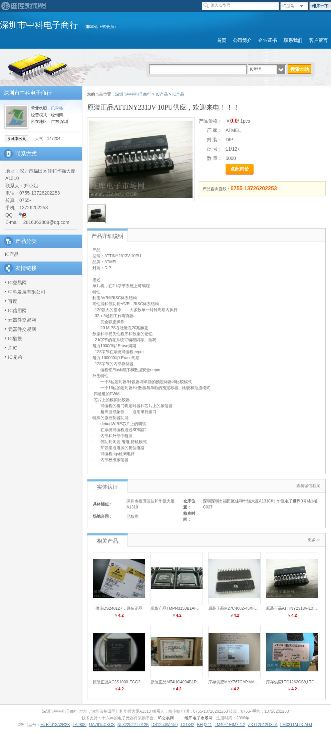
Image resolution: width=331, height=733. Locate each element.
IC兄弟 (15, 357)
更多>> (314, 539)
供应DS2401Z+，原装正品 (119, 608)
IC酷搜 (15, 338)
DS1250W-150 (164, 724)
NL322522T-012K (133, 724)
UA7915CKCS (102, 724)
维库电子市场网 (199, 718)
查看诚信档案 (308, 485)
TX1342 (187, 724)
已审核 (57, 108)
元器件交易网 (22, 320)
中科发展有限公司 (26, 292)
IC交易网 (17, 282)
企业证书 (267, 40)
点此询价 (239, 169)
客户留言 (318, 40)
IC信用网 (17, 310)
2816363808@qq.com (46, 222)
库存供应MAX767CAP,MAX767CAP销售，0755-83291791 (260, 682)
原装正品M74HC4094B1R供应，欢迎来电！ (189, 682)
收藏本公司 (17, 138)
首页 (221, 40)
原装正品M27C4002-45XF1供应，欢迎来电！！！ (252, 608)
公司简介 (242, 40)
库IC (12, 348)
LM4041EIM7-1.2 (230, 724)
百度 (12, 301)
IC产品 (12, 254)
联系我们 (293, 40)
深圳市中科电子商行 (133, 94)
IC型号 (288, 6)
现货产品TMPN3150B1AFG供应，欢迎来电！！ (193, 608)
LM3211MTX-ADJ (296, 724)
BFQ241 (204, 724)
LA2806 (79, 724)
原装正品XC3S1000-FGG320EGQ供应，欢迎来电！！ (141, 682)
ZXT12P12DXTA (262, 724)
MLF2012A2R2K (55, 724)
